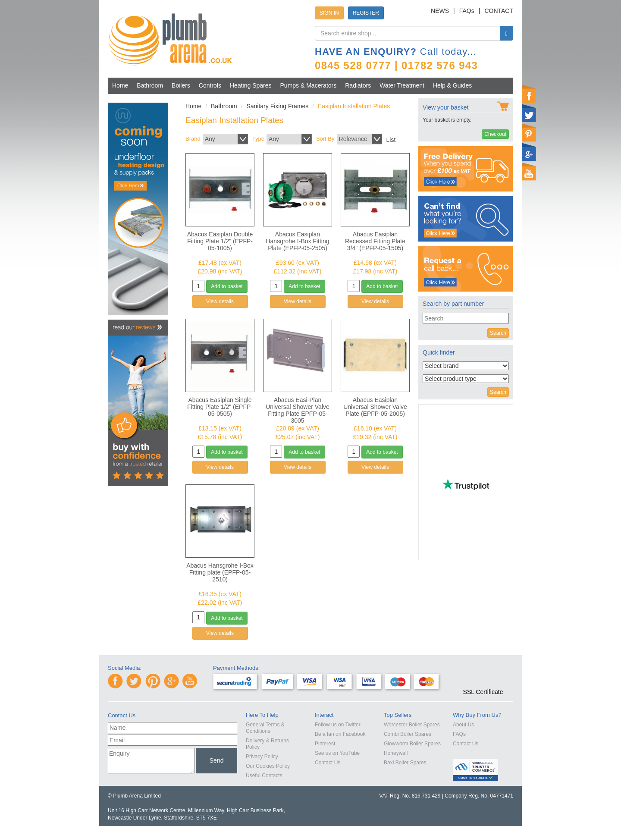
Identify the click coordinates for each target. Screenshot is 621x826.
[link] (483, 676)
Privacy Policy (262, 757)
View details (220, 301)
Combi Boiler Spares (407, 734)
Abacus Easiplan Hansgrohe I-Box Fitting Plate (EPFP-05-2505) (297, 241)
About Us (463, 725)
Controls (210, 85)
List (391, 139)
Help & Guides (452, 85)
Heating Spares (251, 85)
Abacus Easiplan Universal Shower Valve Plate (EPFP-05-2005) (375, 406)
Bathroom (150, 85)
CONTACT (498, 10)
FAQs (466, 10)
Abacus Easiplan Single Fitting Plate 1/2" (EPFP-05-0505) (220, 406)
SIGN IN (329, 13)
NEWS (440, 10)
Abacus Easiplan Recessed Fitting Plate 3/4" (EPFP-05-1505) (375, 241)
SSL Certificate (483, 691)
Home (120, 85)
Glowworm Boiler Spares (412, 744)
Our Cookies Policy (268, 766)
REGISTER (366, 13)
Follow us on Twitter (338, 725)
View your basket (445, 107)
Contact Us (327, 763)
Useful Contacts (264, 776)
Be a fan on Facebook (340, 734)
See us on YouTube (337, 753)
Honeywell (396, 753)
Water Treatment (402, 85)
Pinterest (325, 744)
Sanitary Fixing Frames (277, 106)
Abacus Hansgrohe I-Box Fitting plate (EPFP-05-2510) (220, 572)
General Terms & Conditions (265, 728)
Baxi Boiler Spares (405, 763)
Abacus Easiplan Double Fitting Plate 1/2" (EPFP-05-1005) (220, 241)
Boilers (181, 85)
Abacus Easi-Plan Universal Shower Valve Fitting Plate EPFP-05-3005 (297, 410)
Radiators (358, 85)
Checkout (495, 134)
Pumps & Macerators (308, 85)
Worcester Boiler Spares (412, 725)
